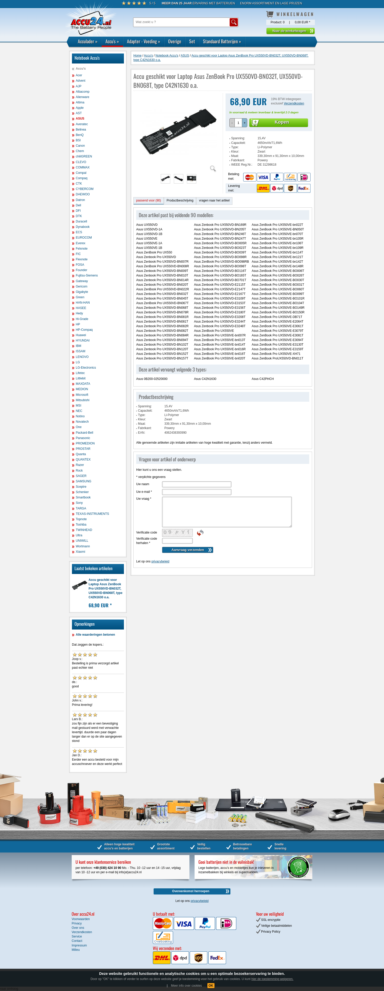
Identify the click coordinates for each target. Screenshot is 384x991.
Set (192, 41)
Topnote (81, 519)
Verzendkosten (294, 103)
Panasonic (83, 438)
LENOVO (82, 357)
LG (78, 362)
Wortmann (83, 546)
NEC (79, 411)
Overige (174, 41)
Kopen (282, 122)
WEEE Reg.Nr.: (241, 164)
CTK (79, 183)
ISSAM (80, 351)
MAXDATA (83, 384)
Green (80, 297)
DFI (78, 210)
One (79, 427)
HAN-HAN (83, 302)
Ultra (79, 535)
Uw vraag (143, 498)
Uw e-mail (144, 492)
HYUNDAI (83, 340)
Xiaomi (80, 551)
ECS (79, 232)
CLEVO (81, 162)
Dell (78, 205)
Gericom (81, 286)
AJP (78, 86)
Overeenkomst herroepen (190, 891)
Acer (79, 75)
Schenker (82, 492)
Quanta (81, 454)
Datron (80, 200)
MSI (78, 405)
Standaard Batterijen (222, 41)
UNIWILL (82, 540)
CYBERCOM (84, 189)
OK (211, 985)
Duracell (81, 221)
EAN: (141, 432)
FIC (78, 254)
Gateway (82, 281)
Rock (79, 470)
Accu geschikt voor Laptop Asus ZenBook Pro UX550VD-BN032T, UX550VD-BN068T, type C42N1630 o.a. (105, 588)
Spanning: (238, 138)
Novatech (82, 421)
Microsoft (82, 395)
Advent (80, 80)
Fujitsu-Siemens (87, 275)
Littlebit (81, 378)
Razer (80, 465)
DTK (79, 216)
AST (79, 113)
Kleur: (235, 151)
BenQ (80, 135)
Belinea (81, 129)
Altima (80, 102)
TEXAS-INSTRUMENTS (92, 514)
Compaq (81, 178)
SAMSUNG (83, 481)
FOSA (80, 265)
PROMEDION (85, 443)
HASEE (81, 308)
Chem (80, 151)
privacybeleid (160, 561)
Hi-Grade (82, 319)
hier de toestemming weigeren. (272, 979)
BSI (78, 140)
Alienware (82, 97)
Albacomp (82, 91)
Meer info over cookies (186, 985)
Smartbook (83, 497)
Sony (79, 503)
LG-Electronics (86, 367)
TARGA (81, 508)
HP (78, 324)
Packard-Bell (84, 432)
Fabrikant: (238, 160)
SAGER (81, 476)
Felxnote (82, 248)
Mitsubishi (82, 400)
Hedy (79, 313)
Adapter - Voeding (143, 41)
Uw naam (142, 484)
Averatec (82, 124)
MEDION (82, 389)
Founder (81, 270)
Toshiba (81, 524)
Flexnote (82, 259)
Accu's (112, 41)
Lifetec (80, 373)
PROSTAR (83, 449)
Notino (80, 416)
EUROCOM (84, 237)
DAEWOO (83, 194)
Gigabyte (82, 292)
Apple (80, 108)
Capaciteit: (238, 143)
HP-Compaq (84, 330)
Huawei (81, 335)
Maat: (235, 156)
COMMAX (83, 167)
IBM (78, 346)
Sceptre (81, 486)
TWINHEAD (84, 530)
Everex (80, 243)
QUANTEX (83, 459)
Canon (80, 145)
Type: (235, 147)
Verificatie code (146, 532)
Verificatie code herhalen (146, 541)
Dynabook (83, 227)
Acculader (88, 41)
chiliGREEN (84, 156)
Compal (81, 173)
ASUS (80, 118)
